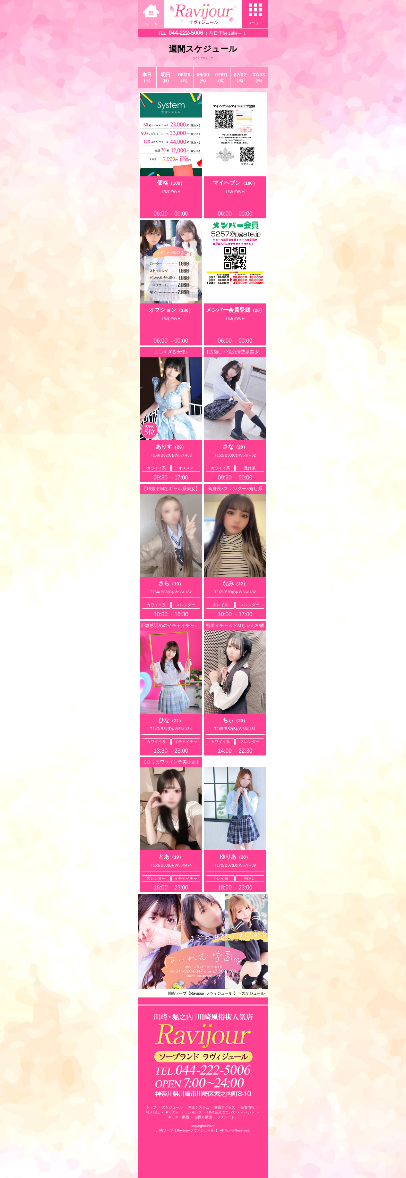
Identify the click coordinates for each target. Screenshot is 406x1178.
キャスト (172, 1112)
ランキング (193, 1112)
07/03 (258, 77)
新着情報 (247, 1107)
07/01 (221, 77)
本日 (147, 77)
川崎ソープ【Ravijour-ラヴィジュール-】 (202, 993)
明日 (166, 77)
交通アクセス (224, 1107)
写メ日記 (152, 1112)
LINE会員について (221, 1112)
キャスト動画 (178, 1117)
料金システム (198, 1107)
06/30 (203, 77)
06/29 (184, 77)
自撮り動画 (203, 1117)
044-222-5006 (186, 33)
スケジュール (253, 993)
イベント (248, 1112)
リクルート (225, 1117)
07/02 (240, 77)
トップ (151, 1107)
